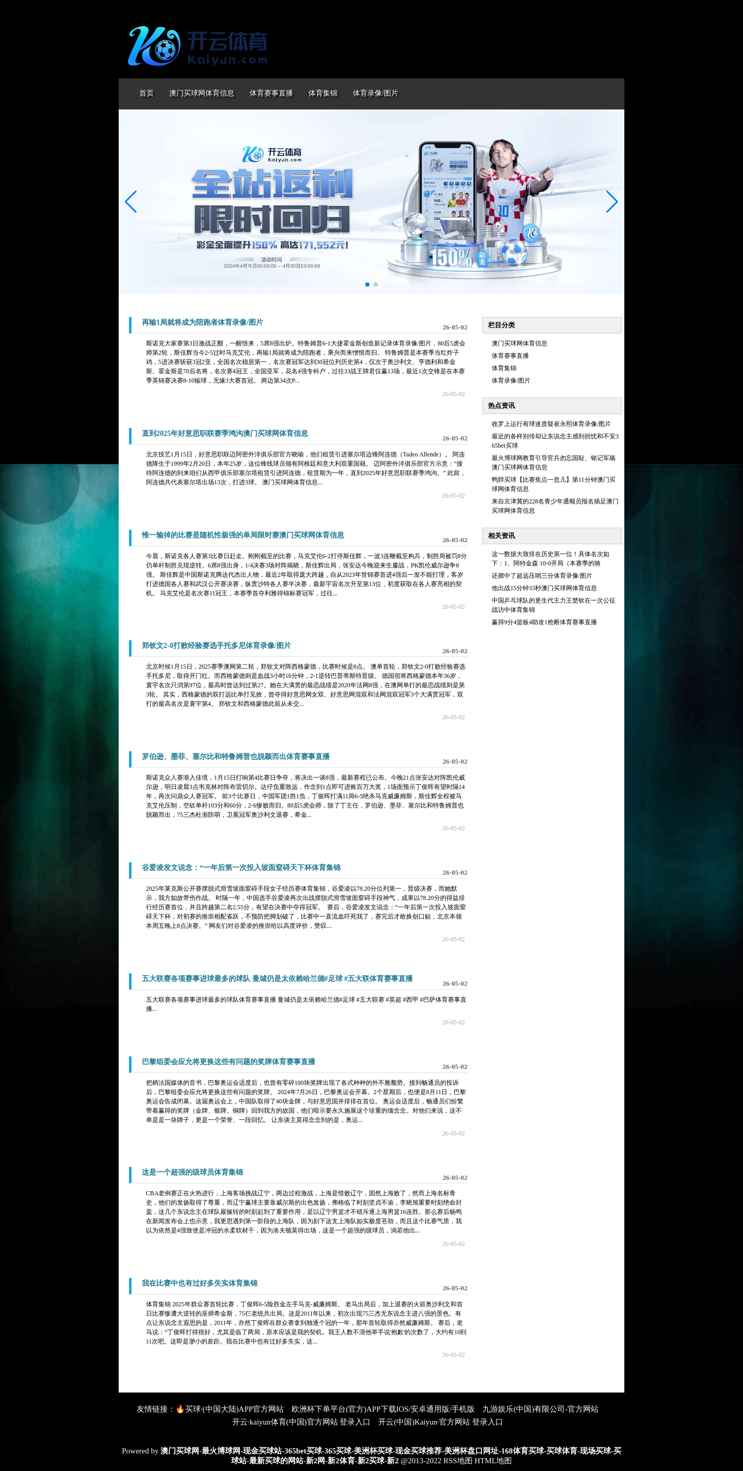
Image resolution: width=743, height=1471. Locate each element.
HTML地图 (493, 1461)
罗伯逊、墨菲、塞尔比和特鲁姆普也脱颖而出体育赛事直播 (236, 757)
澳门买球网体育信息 (519, 343)
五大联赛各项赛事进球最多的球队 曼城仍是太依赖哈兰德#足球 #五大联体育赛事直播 (277, 979)
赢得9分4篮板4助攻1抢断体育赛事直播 (544, 622)
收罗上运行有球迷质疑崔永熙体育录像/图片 (551, 424)
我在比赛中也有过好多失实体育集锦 (199, 1283)
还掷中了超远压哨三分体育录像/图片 (542, 575)
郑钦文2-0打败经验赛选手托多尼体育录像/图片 (216, 646)
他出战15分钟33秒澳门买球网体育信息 (544, 588)
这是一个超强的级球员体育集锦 (192, 1172)
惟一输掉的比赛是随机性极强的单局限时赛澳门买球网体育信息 (243, 535)
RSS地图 (458, 1461)
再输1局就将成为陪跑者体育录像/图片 (202, 322)
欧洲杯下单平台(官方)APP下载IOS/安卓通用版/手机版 (383, 1409)
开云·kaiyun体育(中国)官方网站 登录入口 (301, 1422)
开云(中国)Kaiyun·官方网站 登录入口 (440, 1422)
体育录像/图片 (511, 380)
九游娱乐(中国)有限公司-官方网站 (540, 1409)
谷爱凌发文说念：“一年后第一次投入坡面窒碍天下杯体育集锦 (241, 868)
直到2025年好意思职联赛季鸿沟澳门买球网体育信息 (225, 433)
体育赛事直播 (510, 355)
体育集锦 (504, 368)
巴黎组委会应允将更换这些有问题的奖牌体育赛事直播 (228, 1062)
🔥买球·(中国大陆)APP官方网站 (229, 1409)
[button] (612, 202)
